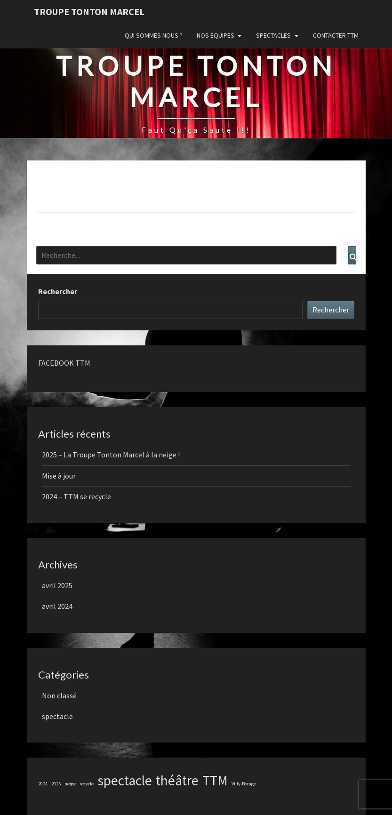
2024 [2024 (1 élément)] (43, 784)
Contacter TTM (336, 35)
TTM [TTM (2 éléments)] (215, 780)
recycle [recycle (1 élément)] (87, 784)
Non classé (59, 695)
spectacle (57, 716)
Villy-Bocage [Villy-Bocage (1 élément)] (244, 784)
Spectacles (273, 35)
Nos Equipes (215, 35)
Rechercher (57, 291)
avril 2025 (57, 585)
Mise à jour (59, 475)
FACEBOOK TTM (64, 363)
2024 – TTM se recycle (76, 496)
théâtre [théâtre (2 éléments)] (177, 780)
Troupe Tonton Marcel (89, 11)
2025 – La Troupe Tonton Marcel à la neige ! (111, 454)
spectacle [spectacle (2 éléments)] (124, 780)
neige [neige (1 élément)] (70, 784)
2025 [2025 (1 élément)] (56, 784)
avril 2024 (57, 606)
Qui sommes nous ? (154, 35)
